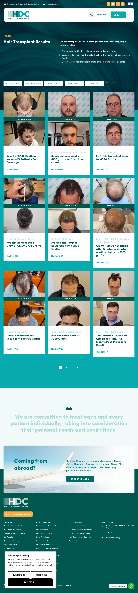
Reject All (41, 574)
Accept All (30, 582)
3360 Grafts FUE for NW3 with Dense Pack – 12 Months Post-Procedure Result (111, 340)
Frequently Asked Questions (47, 541)
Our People (8, 537)
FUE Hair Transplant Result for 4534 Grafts (113, 157)
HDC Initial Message (12, 541)
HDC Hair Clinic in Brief (13, 526)
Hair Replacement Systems (80, 537)
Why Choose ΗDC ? (11, 545)
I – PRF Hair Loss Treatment (80, 530)
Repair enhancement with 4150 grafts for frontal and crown (67, 159)
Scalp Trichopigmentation (79, 533)
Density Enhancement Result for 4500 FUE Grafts (23, 337)
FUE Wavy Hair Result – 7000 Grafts (65, 337)
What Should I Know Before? (47, 526)
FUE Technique (42, 530)
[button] (128, 15)
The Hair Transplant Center (15, 533)
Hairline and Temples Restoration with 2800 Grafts (65, 245)
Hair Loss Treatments (77, 526)
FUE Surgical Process (44, 533)
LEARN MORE (12, 169)
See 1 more (111, 82)
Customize (18, 574)
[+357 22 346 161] (91, 14)
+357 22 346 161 (101, 15)
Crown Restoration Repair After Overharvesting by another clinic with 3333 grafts (112, 250)
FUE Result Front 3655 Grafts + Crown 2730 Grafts (23, 244)
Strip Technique (42, 537)
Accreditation (9, 548)
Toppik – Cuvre (75, 541)
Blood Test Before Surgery (47, 548)
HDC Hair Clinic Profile (12, 530)
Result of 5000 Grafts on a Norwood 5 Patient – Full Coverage (22, 159)
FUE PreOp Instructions (45, 545)
